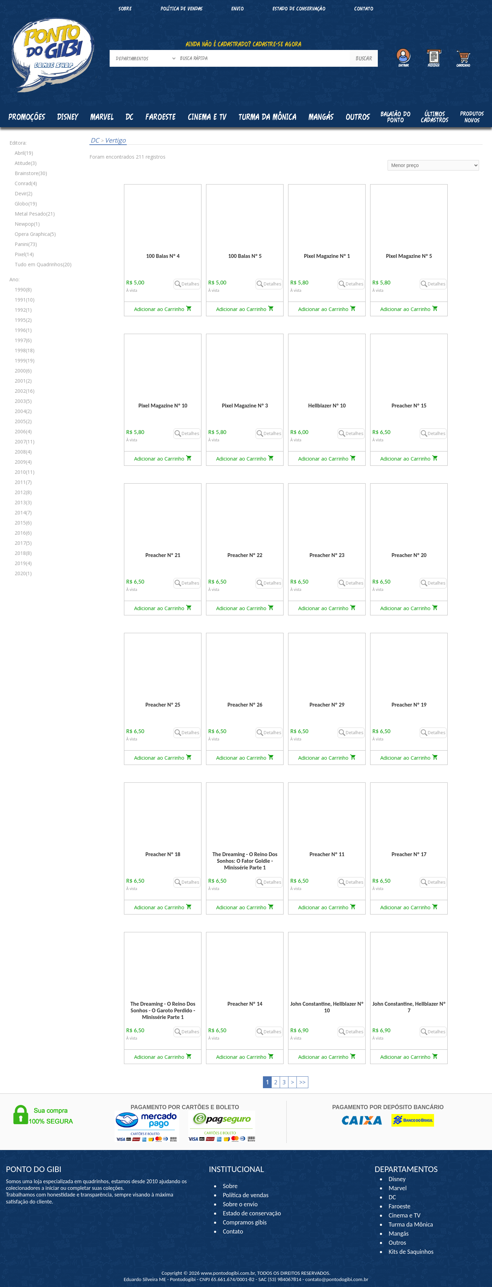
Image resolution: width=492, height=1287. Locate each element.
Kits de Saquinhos (411, 1252)
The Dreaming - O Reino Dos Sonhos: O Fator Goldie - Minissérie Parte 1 (244, 861)
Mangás (321, 116)
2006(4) (23, 431)
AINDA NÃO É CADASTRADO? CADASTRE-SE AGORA (243, 44)
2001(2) (23, 380)
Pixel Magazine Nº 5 (409, 256)
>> (302, 1082)
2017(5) (23, 543)
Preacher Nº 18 (162, 854)
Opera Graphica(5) (35, 234)
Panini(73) (26, 244)
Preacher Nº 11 (326, 854)
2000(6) (23, 370)
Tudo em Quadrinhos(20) (43, 264)
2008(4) (23, 451)
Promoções (26, 116)
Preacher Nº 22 (244, 555)
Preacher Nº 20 (408, 555)
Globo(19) (26, 203)
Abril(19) (24, 153)
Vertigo (113, 140)
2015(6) (23, 522)
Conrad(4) (26, 183)
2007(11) (25, 441)
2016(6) (23, 532)
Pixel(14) (24, 254)
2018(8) (23, 553)
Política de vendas (182, 8)
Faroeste (399, 1206)
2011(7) (23, 482)
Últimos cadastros (434, 117)
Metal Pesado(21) (35, 213)
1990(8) (23, 289)
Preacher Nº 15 (408, 405)
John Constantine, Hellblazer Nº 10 (327, 1007)
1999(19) (25, 360)
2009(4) (23, 461)
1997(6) (23, 340)
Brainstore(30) (31, 173)
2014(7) (23, 512)
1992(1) (23, 309)
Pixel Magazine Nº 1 (327, 256)
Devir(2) (23, 193)
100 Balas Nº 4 (163, 256)
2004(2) (23, 411)
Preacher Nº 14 (244, 1003)
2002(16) (25, 391)
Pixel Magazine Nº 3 (245, 405)
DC (95, 140)
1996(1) (23, 330)
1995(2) (23, 320)
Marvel (398, 1188)
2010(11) (25, 472)
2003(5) (23, 401)
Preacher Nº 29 (326, 704)
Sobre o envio (240, 1204)
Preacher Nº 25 (162, 704)
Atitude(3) (26, 163)
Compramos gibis (245, 1222)
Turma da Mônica (411, 1224)
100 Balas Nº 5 (245, 256)
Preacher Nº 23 (326, 555)
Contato (363, 8)
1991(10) (25, 299)
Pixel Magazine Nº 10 (162, 405)
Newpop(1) (27, 223)
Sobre (125, 8)
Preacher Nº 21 (162, 555)
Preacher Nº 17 (408, 854)
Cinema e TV (404, 1215)
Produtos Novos (472, 117)
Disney (397, 1179)
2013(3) (23, 502)
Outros (397, 1242)
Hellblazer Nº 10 (327, 405)
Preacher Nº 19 (408, 704)
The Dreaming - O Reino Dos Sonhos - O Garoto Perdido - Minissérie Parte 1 (162, 1010)
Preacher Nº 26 (244, 704)
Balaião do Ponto (396, 117)
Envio (237, 8)
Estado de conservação (298, 8)
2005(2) (23, 421)
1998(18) (25, 350)
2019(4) (23, 563)
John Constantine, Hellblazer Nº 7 (409, 1007)
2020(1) (23, 573)
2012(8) (23, 492)
